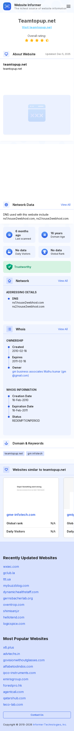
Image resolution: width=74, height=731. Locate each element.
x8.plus (8, 647)
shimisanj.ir (11, 611)
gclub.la (9, 573)
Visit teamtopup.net (37, 27)
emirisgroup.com (15, 679)
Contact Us (37, 714)
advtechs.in (11, 654)
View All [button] (65, 204)
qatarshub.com (14, 698)
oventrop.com (13, 605)
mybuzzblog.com (16, 586)
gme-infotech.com (21, 515)
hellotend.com (13, 617)
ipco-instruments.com (19, 673)
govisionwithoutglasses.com (24, 660)
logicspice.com (14, 624)
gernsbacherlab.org (18, 598)
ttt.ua (7, 579)
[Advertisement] (36, 83)
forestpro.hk (12, 685)
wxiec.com (11, 567)
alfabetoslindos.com (18, 666)
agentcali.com (13, 692)
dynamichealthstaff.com (20, 592)
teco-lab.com (13, 704)
